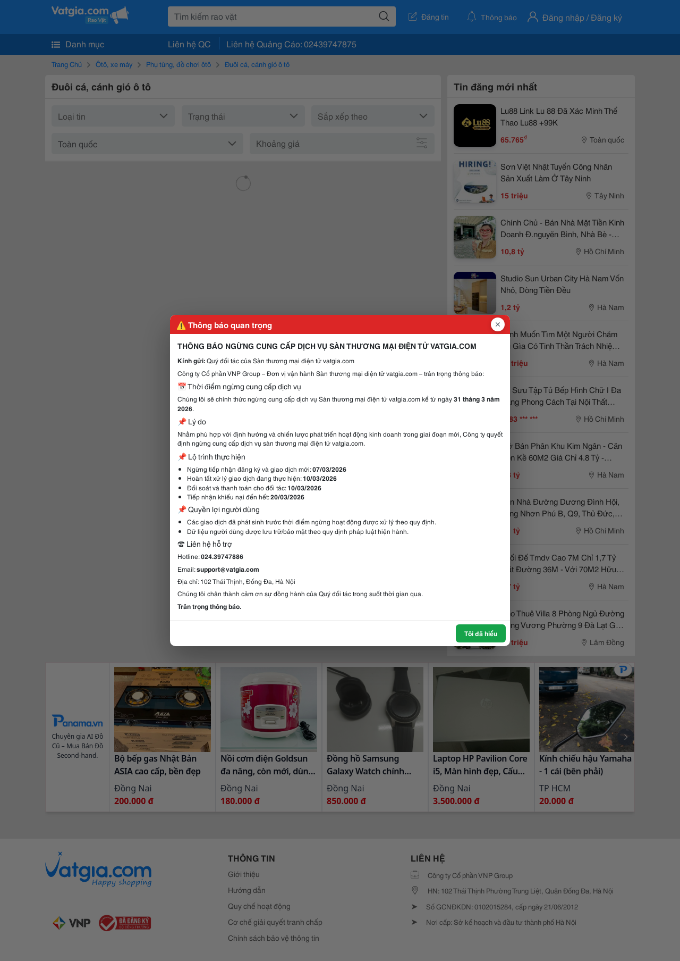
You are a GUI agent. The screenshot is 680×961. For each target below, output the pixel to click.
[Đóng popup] (498, 324)
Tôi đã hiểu (480, 633)
